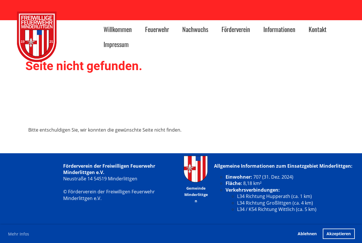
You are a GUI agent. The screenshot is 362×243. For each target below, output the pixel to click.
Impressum (116, 44)
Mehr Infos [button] (18, 234)
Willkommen (118, 29)
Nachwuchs (195, 29)
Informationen (279, 29)
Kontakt (318, 29)
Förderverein (236, 29)
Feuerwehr (157, 29)
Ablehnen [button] (307, 233)
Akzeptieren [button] (339, 233)
